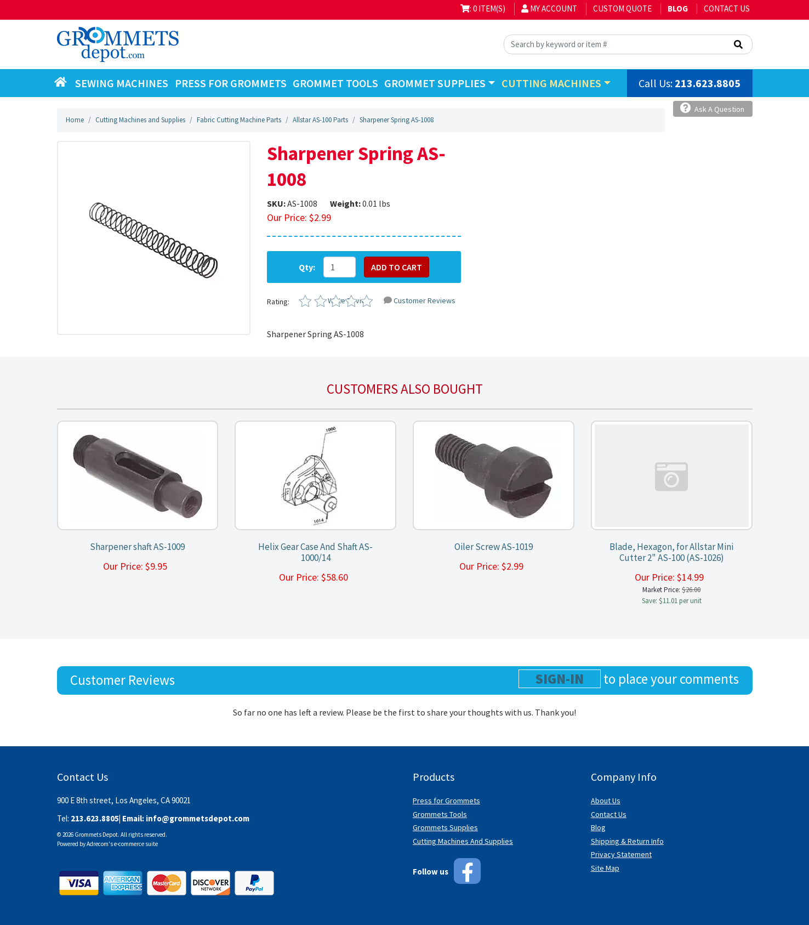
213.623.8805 (707, 83)
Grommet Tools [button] (335, 83)
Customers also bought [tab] (405, 389)
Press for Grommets (446, 800)
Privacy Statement (621, 854)
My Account (549, 8)
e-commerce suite (136, 844)
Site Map (605, 868)
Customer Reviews (419, 300)
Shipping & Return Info (627, 841)
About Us (605, 800)
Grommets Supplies (445, 827)
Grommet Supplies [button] (435, 83)
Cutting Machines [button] (551, 83)
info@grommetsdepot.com (197, 818)
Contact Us (727, 8)
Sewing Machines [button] (121, 83)
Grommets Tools (440, 814)
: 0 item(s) (482, 8)
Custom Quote (622, 8)
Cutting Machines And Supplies (463, 841)
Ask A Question (712, 108)
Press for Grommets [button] (231, 83)
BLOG (678, 8)
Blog (598, 827)
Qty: (307, 267)
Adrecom (98, 844)
